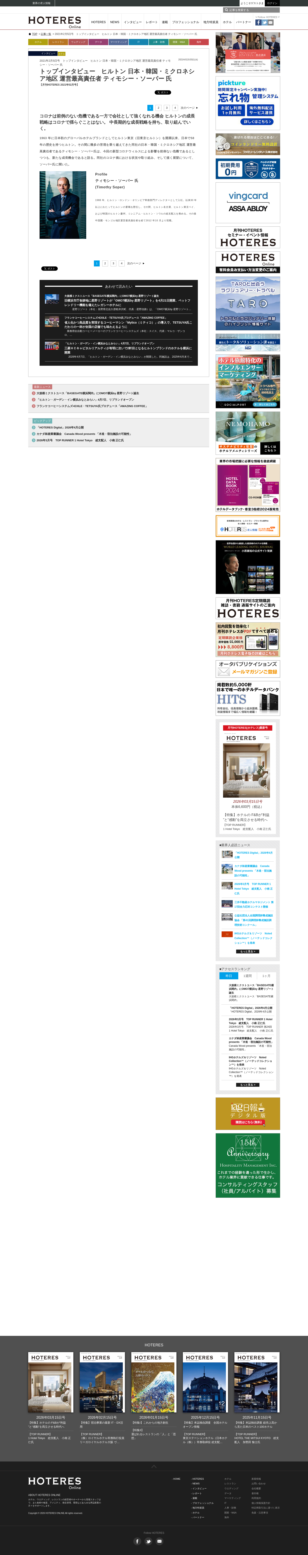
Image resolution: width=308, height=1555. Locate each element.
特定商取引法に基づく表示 (266, 1507)
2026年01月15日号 (153, 1417)
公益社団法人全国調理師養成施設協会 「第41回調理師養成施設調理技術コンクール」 (253, 920)
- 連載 (194, 1498)
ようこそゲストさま (252, 3)
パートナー (243, 22)
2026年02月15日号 (102, 1417)
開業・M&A (179, 42)
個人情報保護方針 (261, 1503)
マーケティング (118, 42)
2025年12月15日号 (205, 1417)
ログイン (272, 3)
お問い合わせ (259, 1483)
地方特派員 (210, 22)
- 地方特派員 (197, 1507)
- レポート (196, 1493)
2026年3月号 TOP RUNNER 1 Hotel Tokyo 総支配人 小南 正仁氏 (80, 440)
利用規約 (256, 1498)
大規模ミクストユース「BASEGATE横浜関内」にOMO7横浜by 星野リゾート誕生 (111, 295)
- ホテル (195, 1512)
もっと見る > (247, 951)
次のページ (188, 107)
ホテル (227, 22)
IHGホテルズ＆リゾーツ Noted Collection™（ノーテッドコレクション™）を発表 (253, 938)
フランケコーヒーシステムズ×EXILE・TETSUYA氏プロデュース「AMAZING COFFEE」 (115, 317)
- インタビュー (199, 1488)
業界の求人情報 (41, 3)
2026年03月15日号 (50, 1417)
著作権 (255, 1493)
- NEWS (195, 1483)
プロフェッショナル (185, 22)
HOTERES (98, 22)
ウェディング (78, 42)
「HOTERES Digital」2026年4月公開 (60, 427)
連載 (165, 22)
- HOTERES (197, 1479)
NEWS (114, 22)
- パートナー (197, 1517)
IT (139, 42)
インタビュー (133, 22)
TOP (34, 34)
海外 (199, 42)
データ (98, 42)
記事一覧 (46, 34)
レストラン (58, 42)
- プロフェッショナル (202, 1503)
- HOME (176, 1479)
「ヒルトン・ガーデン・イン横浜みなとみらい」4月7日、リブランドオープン (109, 343)
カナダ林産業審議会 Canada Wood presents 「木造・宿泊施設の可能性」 (84, 434)
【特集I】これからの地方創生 (149, 1422)
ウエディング (231, 1488)
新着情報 (256, 1479)
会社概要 (256, 1488)
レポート (152, 22)
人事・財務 (159, 42)
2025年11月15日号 (257, 1417)
